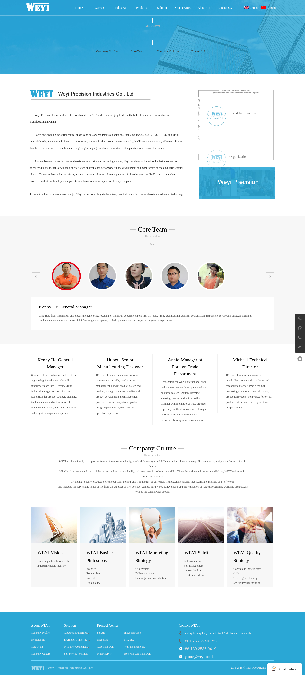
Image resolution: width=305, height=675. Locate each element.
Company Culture (40, 653)
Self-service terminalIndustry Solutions (85, 653)
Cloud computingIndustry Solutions (83, 632)
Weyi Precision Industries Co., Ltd (43, 7)
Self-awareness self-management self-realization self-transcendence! (195, 568)
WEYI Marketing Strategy (151, 556)
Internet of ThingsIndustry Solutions (84, 639)
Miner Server (104, 653)
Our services (183, 7)
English (255, 7)
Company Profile (40, 632)
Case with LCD (105, 646)
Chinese (273, 7)
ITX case (129, 639)
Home (79, 7)
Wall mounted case (134, 646)
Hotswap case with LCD (137, 653)
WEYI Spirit (196, 552)
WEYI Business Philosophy (101, 556)
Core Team (37, 646)
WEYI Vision (50, 552)
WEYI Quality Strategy (247, 556)
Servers (100, 7)
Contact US (224, 7)
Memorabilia (38, 639)
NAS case (102, 639)
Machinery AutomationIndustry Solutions (86, 646)
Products (141, 7)
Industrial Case (121, 9)
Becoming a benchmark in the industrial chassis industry (53, 563)
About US (204, 7)
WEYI (69, 667)
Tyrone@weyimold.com (201, 656)
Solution (162, 7)
